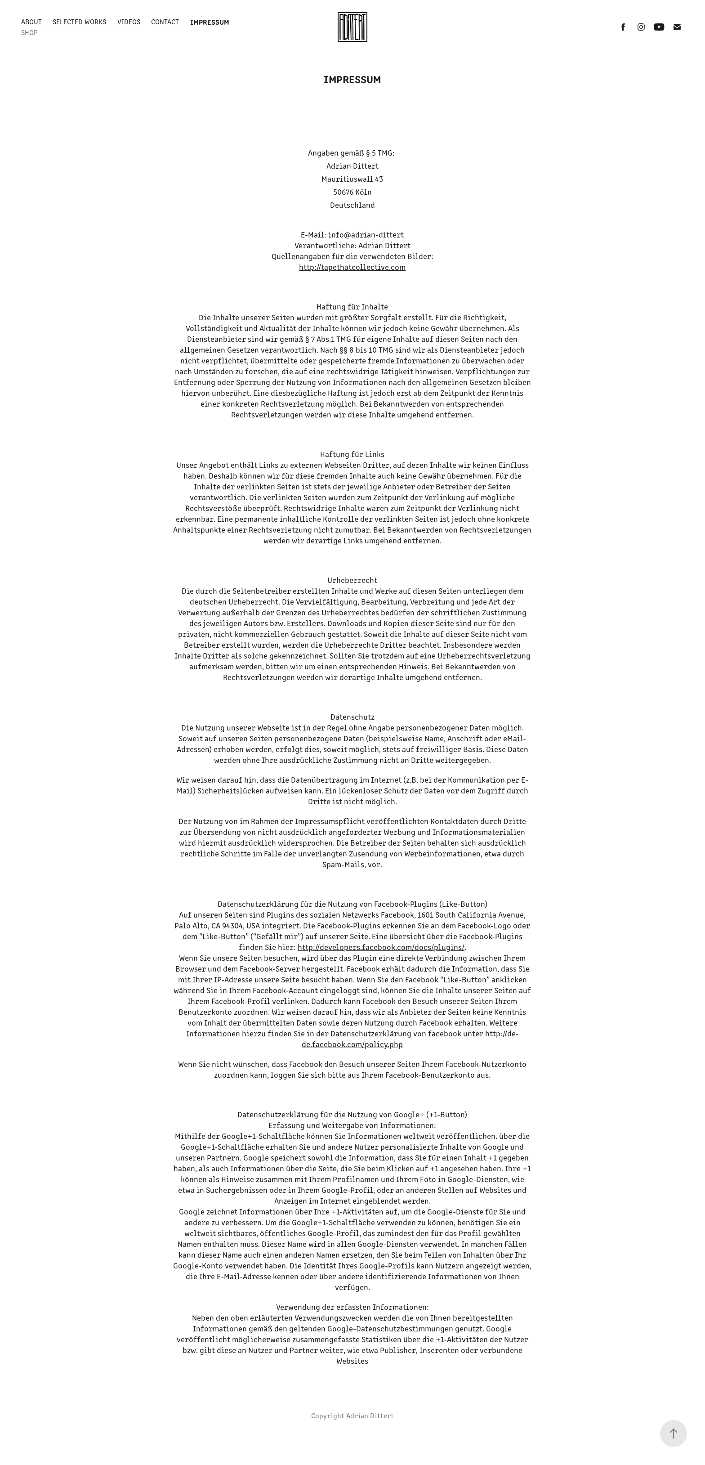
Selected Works (79, 21)
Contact (165, 21)
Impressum (209, 22)
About (31, 21)
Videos (128, 21)
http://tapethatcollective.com (352, 266)
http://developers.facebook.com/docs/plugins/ (381, 946)
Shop (29, 32)
